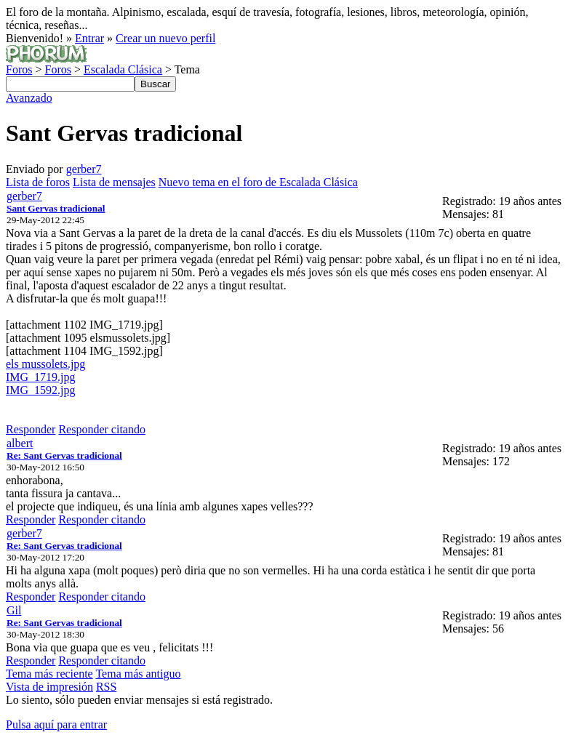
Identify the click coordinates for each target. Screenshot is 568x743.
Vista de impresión (49, 686)
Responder (30, 429)
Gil (14, 610)
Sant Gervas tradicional (56, 208)
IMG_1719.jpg (41, 377)
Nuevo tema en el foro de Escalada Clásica (258, 182)
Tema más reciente (49, 673)
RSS (106, 686)
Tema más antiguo (137, 673)
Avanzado (29, 98)
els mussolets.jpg (45, 364)
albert (20, 443)
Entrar (89, 38)
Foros (19, 69)
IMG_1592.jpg (41, 390)
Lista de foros (38, 182)
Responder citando (101, 429)
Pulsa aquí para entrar (56, 724)
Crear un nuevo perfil (165, 38)
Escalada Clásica (123, 69)
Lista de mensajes (114, 182)
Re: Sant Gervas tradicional (64, 455)
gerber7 (84, 169)
